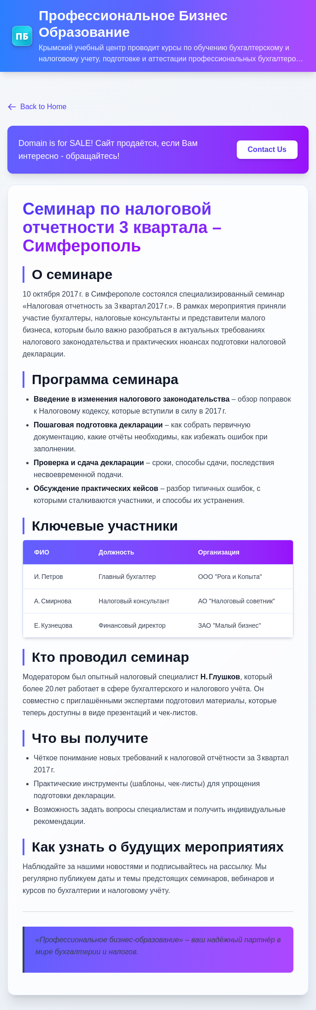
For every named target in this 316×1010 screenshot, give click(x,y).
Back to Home (36, 106)
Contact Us (267, 149)
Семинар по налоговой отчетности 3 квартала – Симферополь (122, 227)
